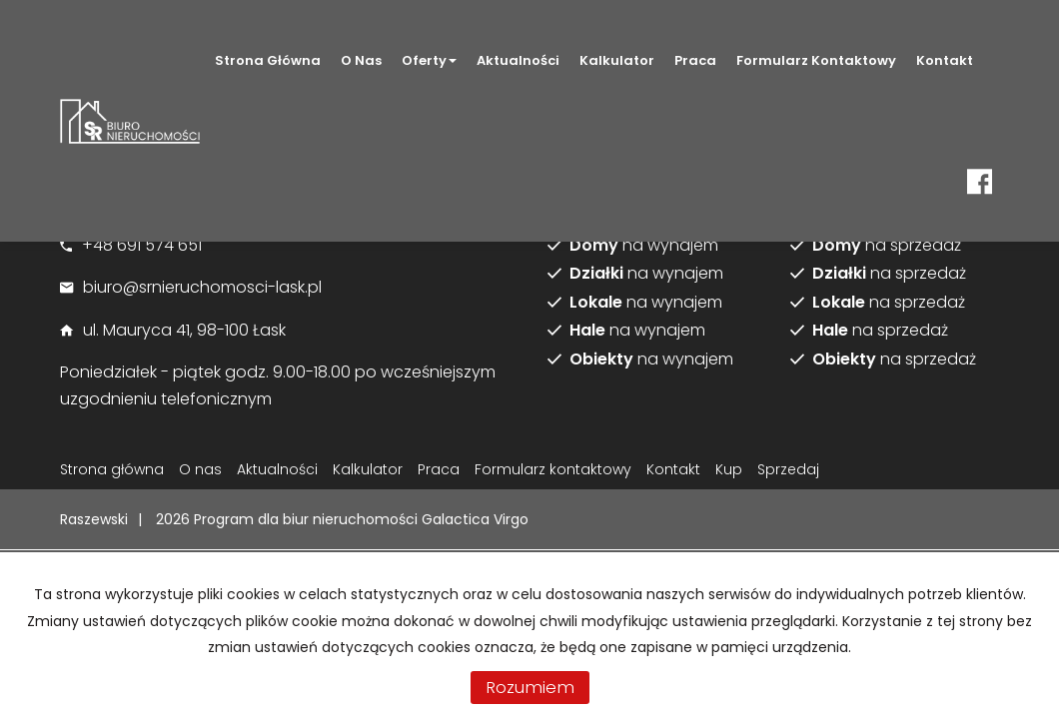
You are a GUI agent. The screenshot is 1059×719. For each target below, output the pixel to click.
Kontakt (944, 60)
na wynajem (643, 246)
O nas (361, 60)
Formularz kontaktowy (816, 60)
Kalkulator (616, 60)
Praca (695, 60)
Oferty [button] (429, 60)
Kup (728, 469)
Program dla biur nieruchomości (308, 519)
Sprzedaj (788, 469)
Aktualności (518, 60)
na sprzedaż (886, 246)
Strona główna (268, 60)
